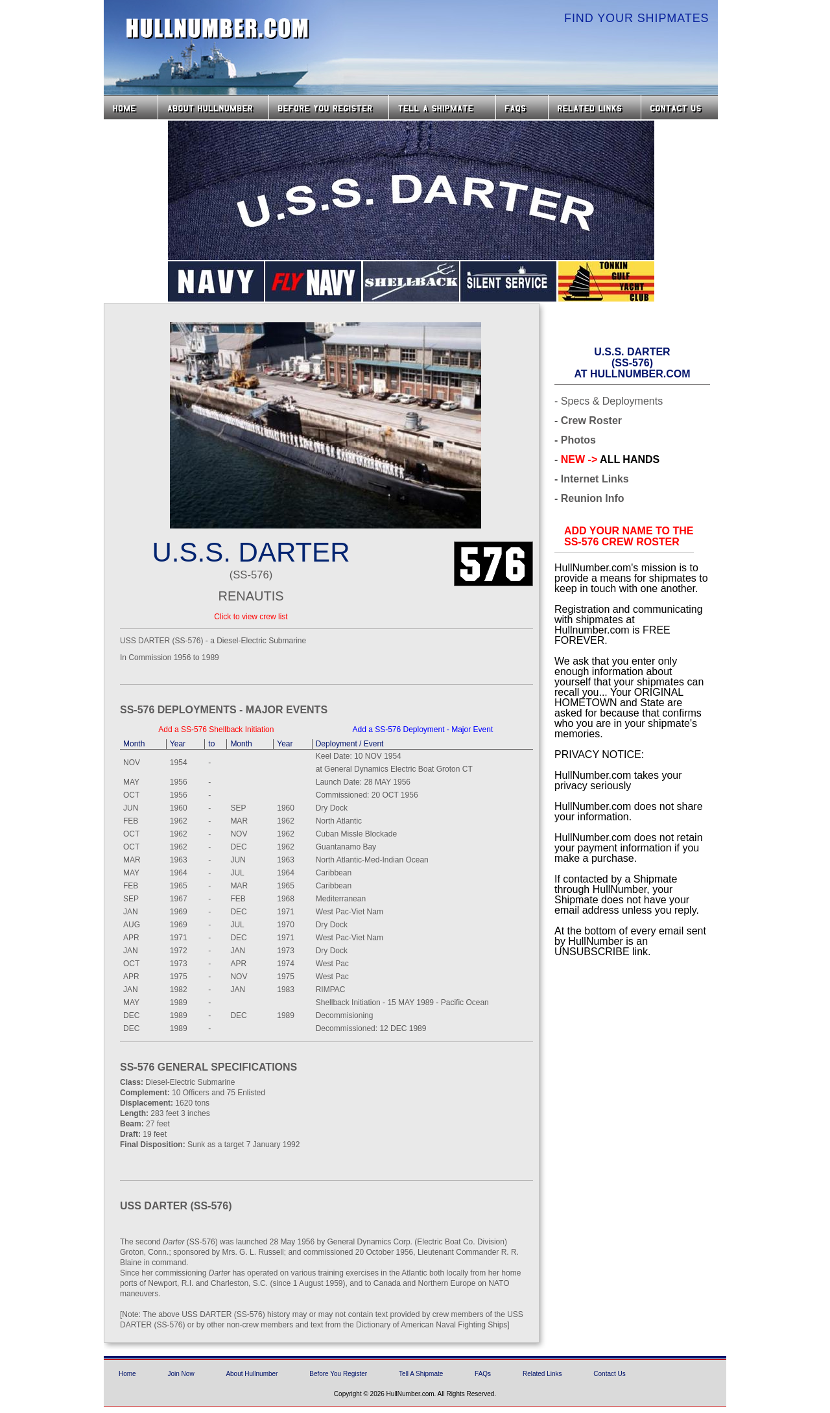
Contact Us (680, 107)
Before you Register (328, 107)
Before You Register (338, 1373)
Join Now (180, 1373)
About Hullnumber (252, 1373)
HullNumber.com (217, 28)
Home (131, 107)
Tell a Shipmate (442, 107)
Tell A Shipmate (421, 1373)
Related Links (595, 107)
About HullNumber (213, 107)
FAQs (522, 107)
